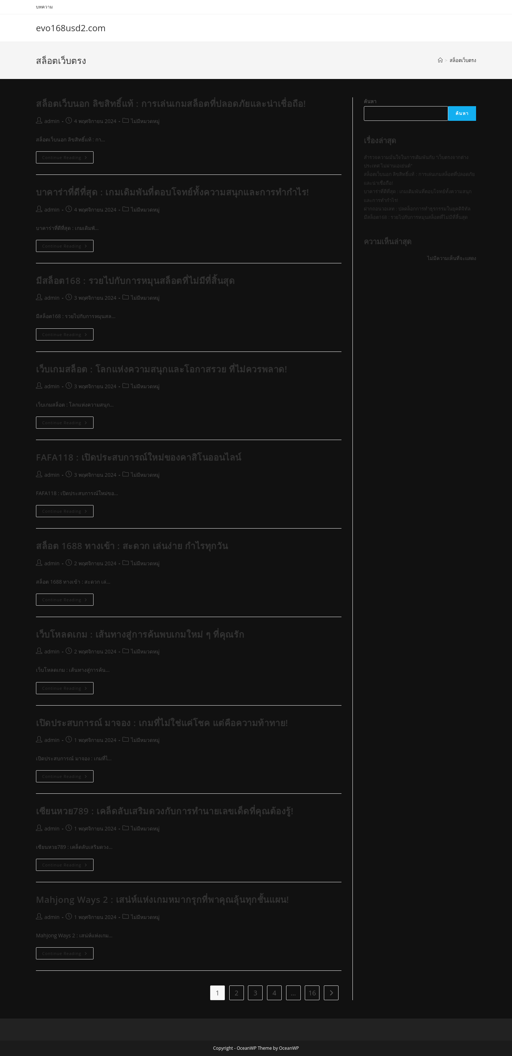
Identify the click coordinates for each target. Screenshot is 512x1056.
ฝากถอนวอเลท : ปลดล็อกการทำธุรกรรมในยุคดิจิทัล (417, 208)
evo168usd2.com (71, 28)
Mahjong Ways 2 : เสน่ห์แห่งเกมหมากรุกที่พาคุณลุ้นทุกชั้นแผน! (162, 899)
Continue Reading (68, 158)
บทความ (44, 7)
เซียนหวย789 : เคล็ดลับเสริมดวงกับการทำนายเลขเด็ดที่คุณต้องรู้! (164, 811)
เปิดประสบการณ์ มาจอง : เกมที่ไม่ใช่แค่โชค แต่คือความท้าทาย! (162, 723)
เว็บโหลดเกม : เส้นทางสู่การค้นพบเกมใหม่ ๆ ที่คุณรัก (140, 634)
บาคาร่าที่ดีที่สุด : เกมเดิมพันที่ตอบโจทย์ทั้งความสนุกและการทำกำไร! (172, 192)
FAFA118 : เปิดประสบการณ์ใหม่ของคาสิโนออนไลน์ (138, 457)
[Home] (440, 60)
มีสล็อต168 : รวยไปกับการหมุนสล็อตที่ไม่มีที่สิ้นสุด (135, 280)
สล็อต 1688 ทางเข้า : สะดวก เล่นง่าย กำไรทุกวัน (132, 546)
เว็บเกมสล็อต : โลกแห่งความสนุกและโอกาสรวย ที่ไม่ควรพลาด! (161, 369)
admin (51, 121)
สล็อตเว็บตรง (463, 60)
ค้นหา (370, 101)
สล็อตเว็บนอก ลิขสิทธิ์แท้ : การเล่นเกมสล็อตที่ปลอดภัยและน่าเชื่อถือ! (171, 103)
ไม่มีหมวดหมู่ (145, 121)
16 (312, 992)
